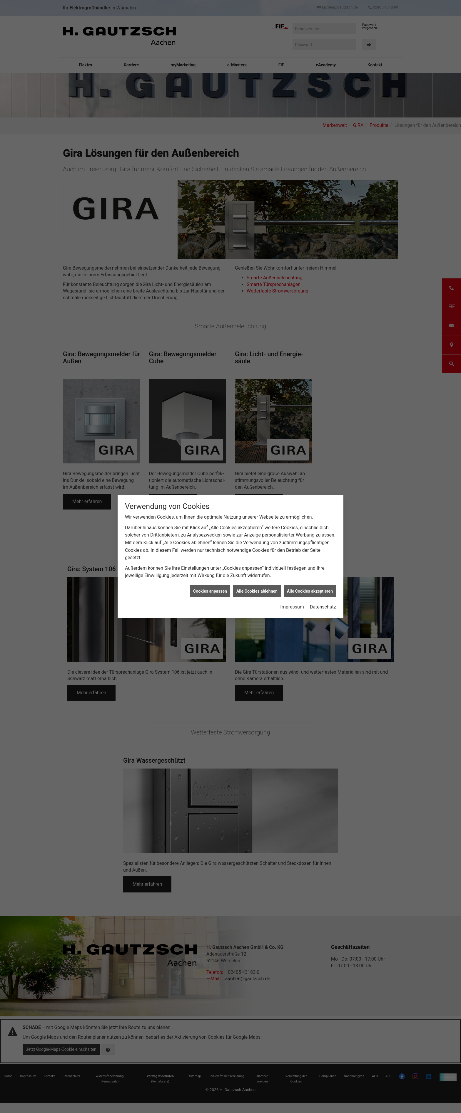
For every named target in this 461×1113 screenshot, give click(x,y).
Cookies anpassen (210, 526)
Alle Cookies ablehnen (257, 526)
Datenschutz (323, 542)
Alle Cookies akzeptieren (310, 526)
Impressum (292, 542)
